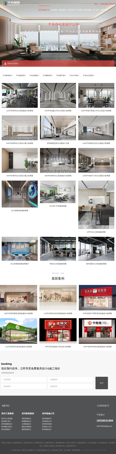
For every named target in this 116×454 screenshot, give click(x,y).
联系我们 (104, 10)
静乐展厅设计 (60, 446)
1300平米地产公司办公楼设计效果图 (96, 176)
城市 (105, 450)
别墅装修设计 (26, 418)
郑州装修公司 (44, 10)
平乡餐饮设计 (47, 75)
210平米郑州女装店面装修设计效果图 (58, 313)
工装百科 (79, 10)
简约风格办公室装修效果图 (96, 264)
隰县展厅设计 (50, 443)
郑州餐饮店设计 (6, 427)
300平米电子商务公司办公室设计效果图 (96, 111)
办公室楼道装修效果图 (19, 210)
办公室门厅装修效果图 (58, 206)
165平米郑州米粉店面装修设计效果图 (97, 347)
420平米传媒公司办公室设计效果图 (58, 111)
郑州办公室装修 (6, 418)
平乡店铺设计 (34, 75)
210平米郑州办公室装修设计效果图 (19, 111)
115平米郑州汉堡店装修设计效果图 (18, 347)
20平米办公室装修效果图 (96, 232)
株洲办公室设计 (49, 446)
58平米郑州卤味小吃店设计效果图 (58, 347)
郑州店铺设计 (6, 429)
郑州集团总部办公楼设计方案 (58, 143)
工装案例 (54, 10)
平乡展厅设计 (61, 75)
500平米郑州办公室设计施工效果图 (19, 143)
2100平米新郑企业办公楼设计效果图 (96, 143)
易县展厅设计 (71, 446)
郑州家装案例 (28, 413)
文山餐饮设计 (103, 443)
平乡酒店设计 (21, 75)
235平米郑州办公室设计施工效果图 (19, 176)
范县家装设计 (82, 443)
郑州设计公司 (47, 427)
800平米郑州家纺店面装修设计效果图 (18, 313)
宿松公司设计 (71, 443)
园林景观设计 (26, 429)
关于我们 (96, 10)
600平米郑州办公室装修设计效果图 (58, 176)
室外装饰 (71, 10)
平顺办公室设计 (6, 443)
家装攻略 (87, 10)
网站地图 (85, 450)
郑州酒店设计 (47, 429)
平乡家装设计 (7, 75)
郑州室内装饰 (47, 424)
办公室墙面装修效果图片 (19, 264)
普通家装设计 (26, 421)
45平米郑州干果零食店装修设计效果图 (97, 313)
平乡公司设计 (74, 75)
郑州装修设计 (47, 418)
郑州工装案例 (7, 413)
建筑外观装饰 (26, 427)
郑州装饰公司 (47, 421)
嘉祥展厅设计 (29, 443)
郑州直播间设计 (6, 424)
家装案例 (62, 10)
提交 (102, 383)
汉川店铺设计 (92, 443)
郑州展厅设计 (6, 421)
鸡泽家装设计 (39, 443)
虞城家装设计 (60, 443)
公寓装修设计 (26, 424)
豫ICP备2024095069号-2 (96, 450)
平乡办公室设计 (88, 75)
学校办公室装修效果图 (58, 264)
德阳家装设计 (18, 443)
